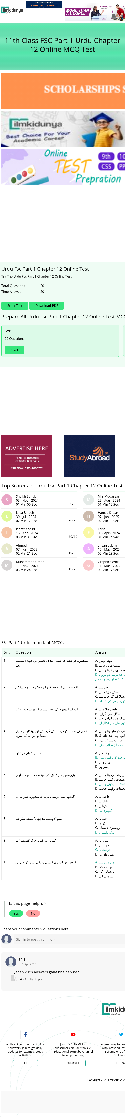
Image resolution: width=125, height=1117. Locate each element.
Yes (16, 913)
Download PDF (46, 305)
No (33, 913)
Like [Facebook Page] (25, 1063)
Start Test (14, 305)
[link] (44, 4)
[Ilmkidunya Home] (12, 10)
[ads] (26, 456)
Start (14, 350)
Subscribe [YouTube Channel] (73, 1063)
